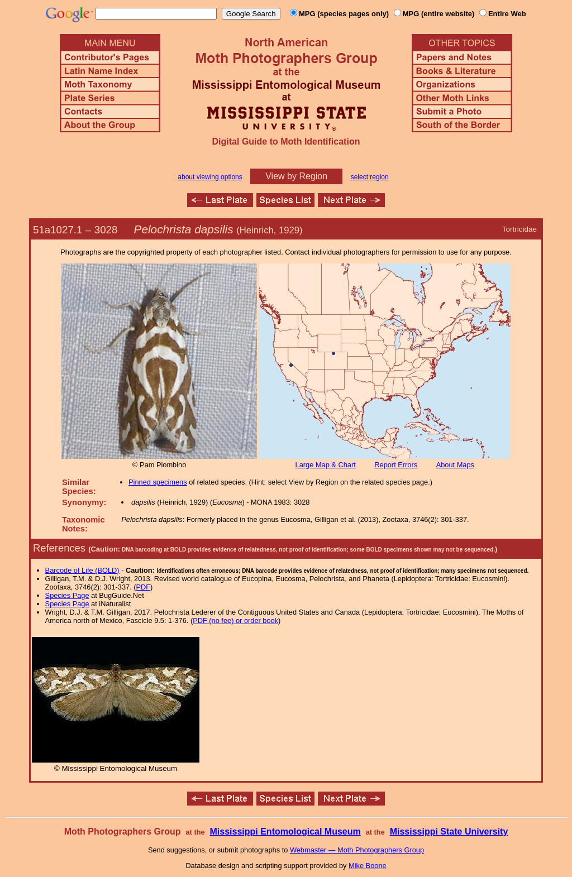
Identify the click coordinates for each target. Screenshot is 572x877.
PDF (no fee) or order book (235, 620)
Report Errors (395, 465)
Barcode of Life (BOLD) (82, 570)
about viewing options (210, 177)
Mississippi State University (449, 831)
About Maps (455, 465)
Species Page (67, 595)
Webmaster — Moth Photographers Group (357, 850)
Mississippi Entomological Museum (284, 831)
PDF (143, 587)
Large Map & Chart (325, 465)
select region (370, 177)
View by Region (296, 176)
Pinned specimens (157, 482)
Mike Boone (368, 865)
